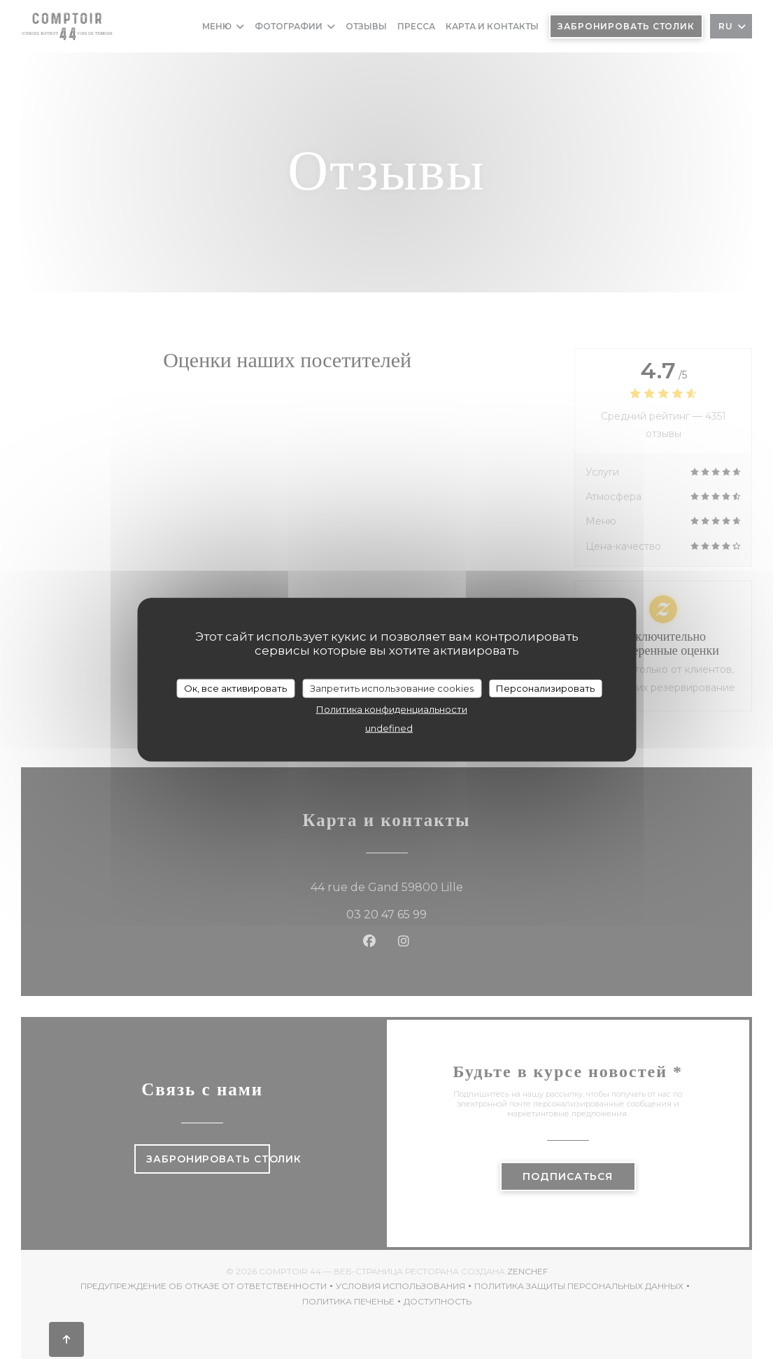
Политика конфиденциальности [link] (391, 709)
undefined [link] (389, 728)
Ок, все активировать (235, 687)
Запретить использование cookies (392, 687)
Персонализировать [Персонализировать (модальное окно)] (545, 687)
